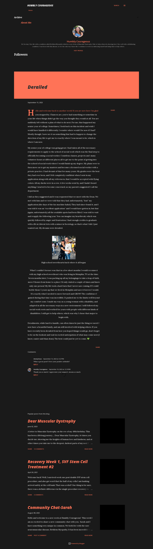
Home (30, 10)
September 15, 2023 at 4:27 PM (53, 359)
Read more (89, 449)
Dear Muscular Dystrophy (52, 421)
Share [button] (113, 110)
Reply (36, 364)
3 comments (38, 495)
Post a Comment (40, 535)
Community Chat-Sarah (50, 507)
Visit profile (78, 51)
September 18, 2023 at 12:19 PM (59, 369)
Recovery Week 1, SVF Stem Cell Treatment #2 (58, 464)
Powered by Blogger (76, 543)
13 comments (39, 449)
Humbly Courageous (40, 5)
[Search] (116, 5)
